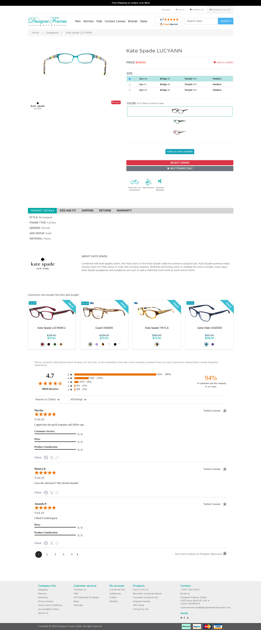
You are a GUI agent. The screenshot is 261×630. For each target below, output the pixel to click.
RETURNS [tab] (105, 210)
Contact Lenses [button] (115, 21)
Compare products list (145, 597)
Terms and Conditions (50, 605)
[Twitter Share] (52, 457)
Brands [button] (132, 21)
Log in (180, 9)
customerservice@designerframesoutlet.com (205, 607)
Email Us (185, 593)
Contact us (80, 589)
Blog (76, 601)
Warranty (43, 597)
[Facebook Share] (46, 458)
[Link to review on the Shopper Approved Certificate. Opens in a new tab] (57, 458)
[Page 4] (63, 554)
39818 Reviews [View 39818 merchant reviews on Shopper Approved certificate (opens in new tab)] (54, 388)
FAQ (76, 593)
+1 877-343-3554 (189, 589)
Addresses (115, 593)
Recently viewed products (147, 593)
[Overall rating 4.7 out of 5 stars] (50, 383)
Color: (131, 103)
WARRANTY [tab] (124, 210)
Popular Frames (141, 601)
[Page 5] (72, 554)
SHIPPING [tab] (87, 210)
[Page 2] (47, 554)
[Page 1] (38, 554)
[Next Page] (77, 554)
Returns (42, 593)
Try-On (32, 303)
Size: (130, 73)
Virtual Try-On (140, 609)
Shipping (43, 589)
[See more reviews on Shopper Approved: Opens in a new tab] (198, 554)
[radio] (130, 374)
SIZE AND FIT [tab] (68, 210)
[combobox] (47, 399)
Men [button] (78, 21)
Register (166, 9)
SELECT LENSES (179, 162)
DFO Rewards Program (86, 597)
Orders (113, 597)
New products (141, 589)
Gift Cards (138, 605)
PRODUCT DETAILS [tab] (42, 210)
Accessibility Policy (48, 609)
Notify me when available (180, 151)
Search (225, 21)
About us (43, 613)
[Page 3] (55, 554)
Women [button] (88, 21)
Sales (143, 21)
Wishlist (113, 601)
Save (116, 102)
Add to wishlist (223, 62)
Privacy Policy (46, 601)
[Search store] (201, 21)
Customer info (117, 589)
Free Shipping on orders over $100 (131, 3)
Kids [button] (99, 21)
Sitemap (78, 605)
